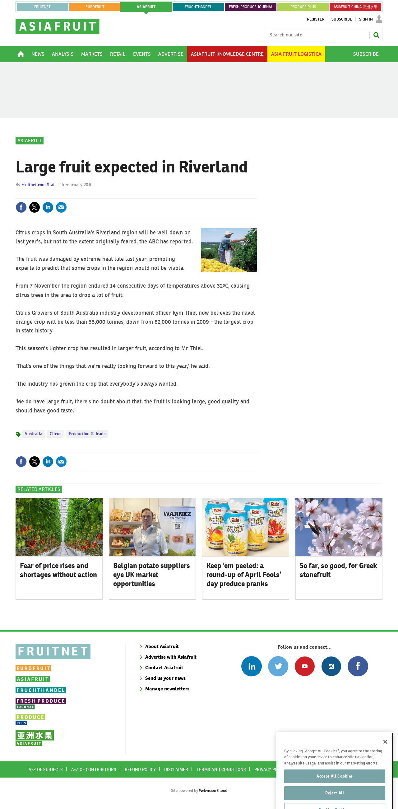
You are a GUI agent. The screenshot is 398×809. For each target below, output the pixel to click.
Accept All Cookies (335, 793)
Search (376, 35)
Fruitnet (42, 6)
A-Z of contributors (93, 769)
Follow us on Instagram (331, 666)
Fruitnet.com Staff (38, 184)
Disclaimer (176, 769)
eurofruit (95, 6)
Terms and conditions (221, 769)
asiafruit (146, 6)
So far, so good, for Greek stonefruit (338, 570)
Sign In (366, 19)
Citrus (55, 433)
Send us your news (165, 678)
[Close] (385, 759)
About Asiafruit (162, 646)
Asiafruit (29, 140)
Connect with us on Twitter (278, 666)
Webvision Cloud (213, 790)
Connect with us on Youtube (304, 666)
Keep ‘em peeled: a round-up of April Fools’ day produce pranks (243, 574)
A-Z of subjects (46, 769)
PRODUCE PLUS (303, 6)
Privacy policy (270, 769)
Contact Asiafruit (164, 667)
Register (315, 19)
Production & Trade (87, 433)
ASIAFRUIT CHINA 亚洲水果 (355, 6)
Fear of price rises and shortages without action (58, 570)
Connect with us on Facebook (358, 666)
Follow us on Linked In (251, 666)
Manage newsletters (167, 688)
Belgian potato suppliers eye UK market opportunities (151, 574)
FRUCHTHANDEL (198, 6)
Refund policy (140, 769)
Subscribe (341, 19)
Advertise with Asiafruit (171, 657)
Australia (33, 433)
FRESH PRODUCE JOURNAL (251, 6)
